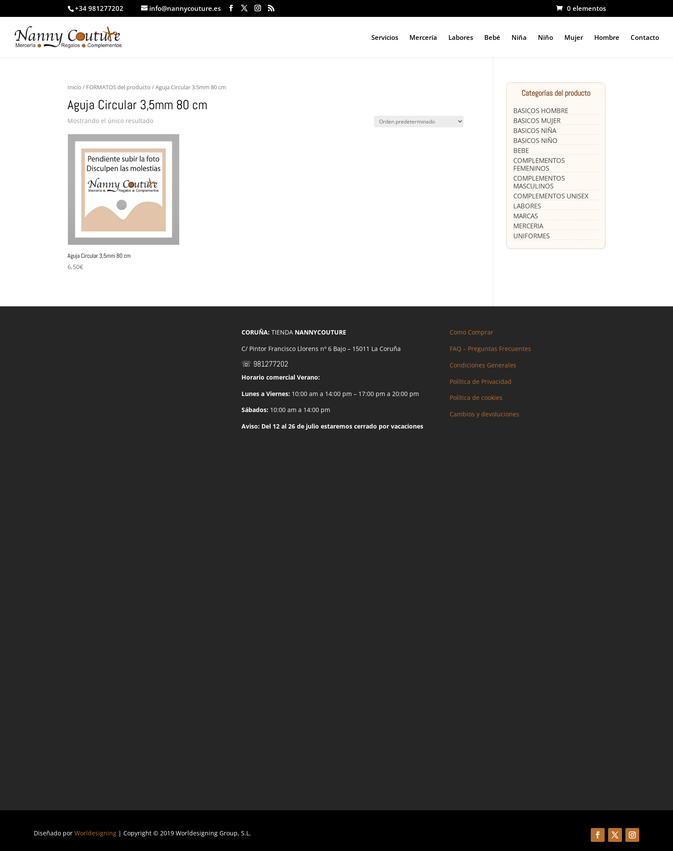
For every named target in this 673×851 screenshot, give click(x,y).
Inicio (74, 87)
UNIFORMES (531, 236)
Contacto (645, 38)
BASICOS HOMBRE (540, 110)
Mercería (423, 38)
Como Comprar (471, 332)
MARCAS (525, 216)
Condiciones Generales (483, 365)
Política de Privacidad (481, 381)
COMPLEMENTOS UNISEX (551, 196)
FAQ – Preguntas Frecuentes (490, 348)
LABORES (527, 206)
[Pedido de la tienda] (419, 121)
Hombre (606, 38)
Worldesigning (95, 833)
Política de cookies (476, 397)
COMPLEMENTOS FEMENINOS (539, 164)
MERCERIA (528, 226)
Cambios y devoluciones (484, 414)
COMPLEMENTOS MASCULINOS (539, 182)
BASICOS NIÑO (535, 140)
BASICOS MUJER (536, 120)
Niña (519, 38)
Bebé (492, 38)
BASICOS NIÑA (534, 130)
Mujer (573, 38)
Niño (545, 38)
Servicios (384, 38)
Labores (460, 38)
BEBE (521, 150)
